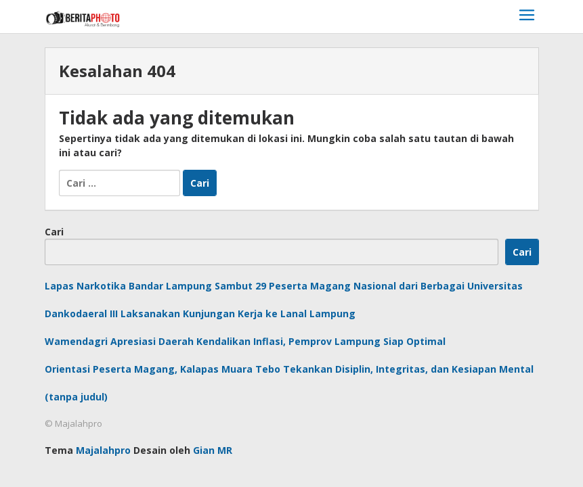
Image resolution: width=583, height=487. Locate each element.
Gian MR (212, 450)
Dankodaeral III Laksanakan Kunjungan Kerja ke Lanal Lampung (200, 313)
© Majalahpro (73, 423)
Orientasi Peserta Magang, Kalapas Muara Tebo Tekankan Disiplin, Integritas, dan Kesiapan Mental (289, 369)
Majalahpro (103, 450)
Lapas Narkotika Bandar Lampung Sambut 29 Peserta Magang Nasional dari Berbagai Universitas (284, 285)
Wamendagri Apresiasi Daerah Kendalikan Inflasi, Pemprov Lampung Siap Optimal (245, 341)
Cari (54, 231)
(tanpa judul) (76, 396)
